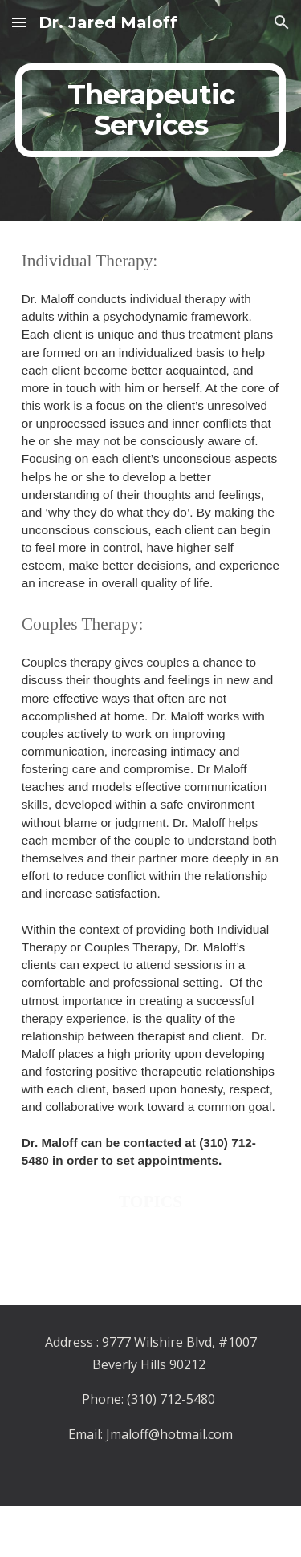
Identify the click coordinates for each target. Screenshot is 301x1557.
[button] (19, 22)
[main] (151, 110)
